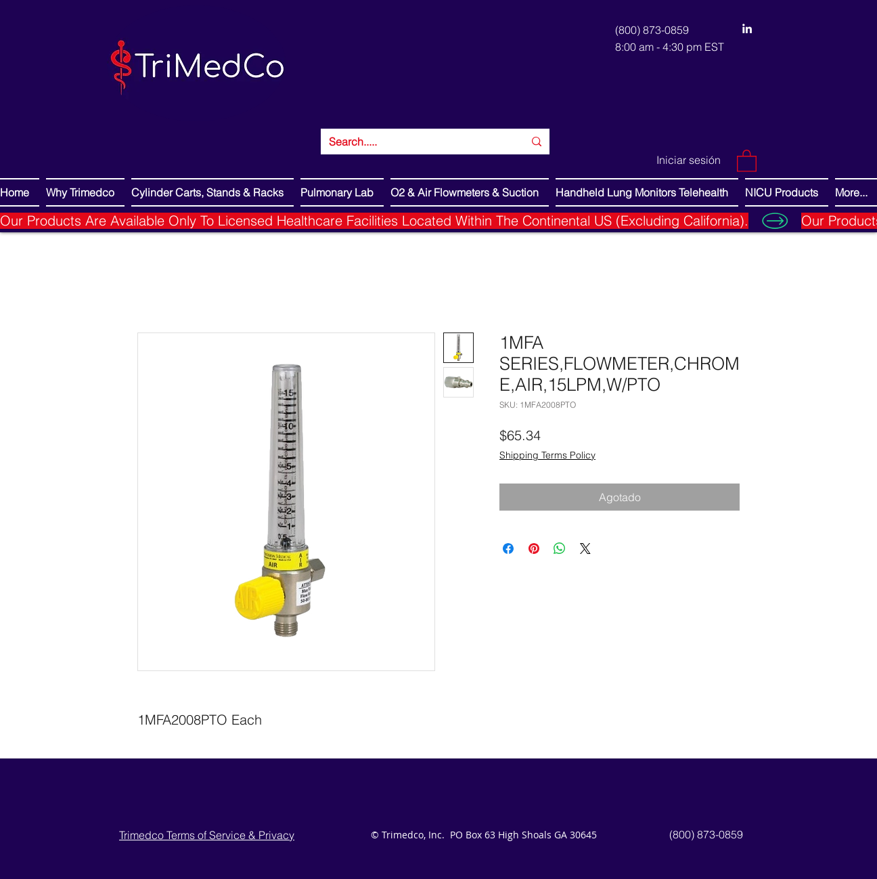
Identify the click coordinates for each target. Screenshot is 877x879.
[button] (747, 160)
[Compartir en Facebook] (508, 548)
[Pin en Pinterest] (534, 548)
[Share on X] (585, 548)
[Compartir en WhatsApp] (560, 548)
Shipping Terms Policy (547, 455)
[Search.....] (416, 141)
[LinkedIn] (747, 28)
